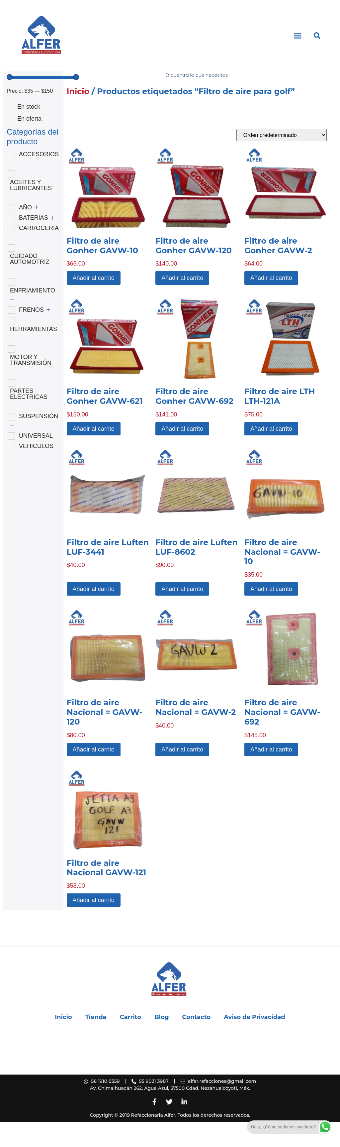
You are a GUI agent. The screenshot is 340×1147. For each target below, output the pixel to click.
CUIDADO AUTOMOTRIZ (29, 284)
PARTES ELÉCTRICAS (28, 418)
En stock (28, 132)
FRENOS (31, 334)
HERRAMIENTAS (33, 354)
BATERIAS (33, 242)
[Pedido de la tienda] (281, 160)
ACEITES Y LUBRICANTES (31, 210)
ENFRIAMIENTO (32, 315)
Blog (161, 1042)
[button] (298, 36)
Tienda (96, 1042)
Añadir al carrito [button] (94, 302)
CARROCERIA (39, 253)
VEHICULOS (36, 471)
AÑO (25, 232)
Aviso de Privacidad (254, 1042)
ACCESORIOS (39, 179)
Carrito (130, 1042)
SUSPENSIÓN (38, 441)
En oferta (29, 144)
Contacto (196, 1042)
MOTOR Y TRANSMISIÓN (30, 385)
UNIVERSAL (36, 460)
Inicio (78, 116)
